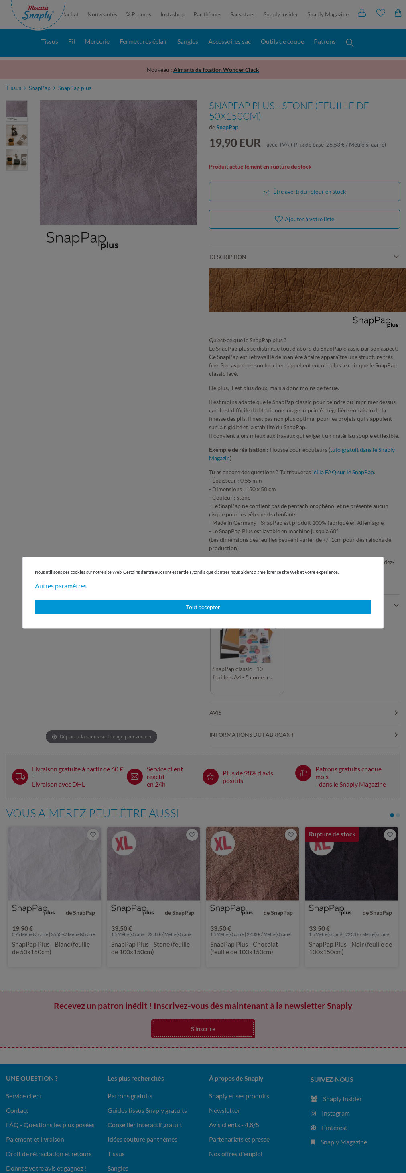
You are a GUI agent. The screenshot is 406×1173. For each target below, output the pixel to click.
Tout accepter (203, 607)
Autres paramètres (61, 586)
